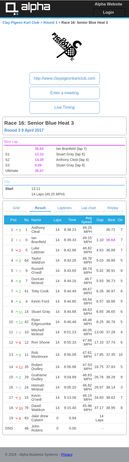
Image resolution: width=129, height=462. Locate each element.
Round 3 (50, 22)
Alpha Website (108, 4)
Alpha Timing (28, 8)
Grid (16, 208)
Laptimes (64, 208)
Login (108, 12)
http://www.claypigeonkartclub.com (64, 78)
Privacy (67, 455)
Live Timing (64, 107)
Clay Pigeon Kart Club (21, 22)
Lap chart (88, 208)
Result (40, 208)
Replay (112, 208)
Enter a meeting (64, 93)
